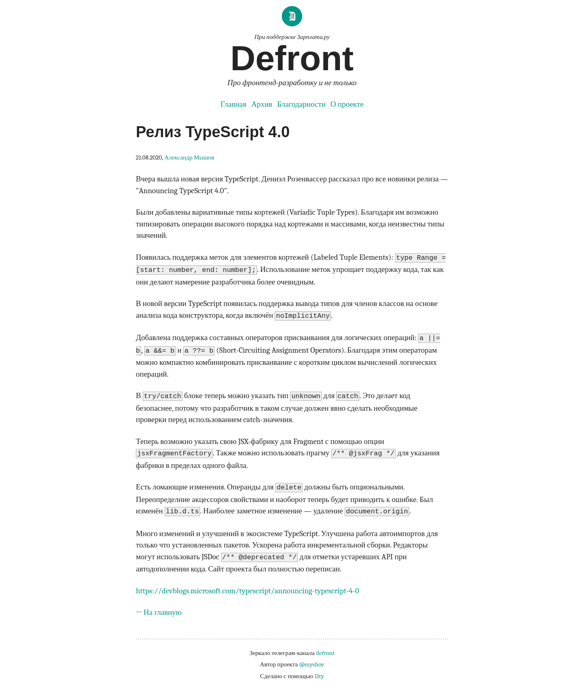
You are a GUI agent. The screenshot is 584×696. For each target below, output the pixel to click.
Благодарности (301, 104)
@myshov (311, 664)
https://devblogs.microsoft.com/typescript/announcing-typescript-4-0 (247, 590)
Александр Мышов (189, 157)
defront (325, 653)
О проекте (347, 104)
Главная (234, 104)
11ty (319, 676)
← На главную (159, 612)
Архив (261, 104)
